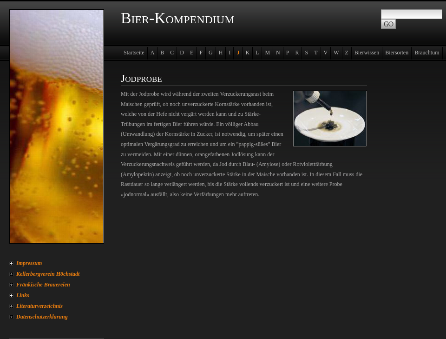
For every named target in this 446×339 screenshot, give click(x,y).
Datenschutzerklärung (42, 316)
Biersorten (396, 52)
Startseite (134, 52)
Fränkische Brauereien (43, 284)
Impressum (29, 263)
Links (22, 295)
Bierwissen (366, 52)
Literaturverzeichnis (39, 306)
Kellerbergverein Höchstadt (47, 274)
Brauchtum (426, 52)
